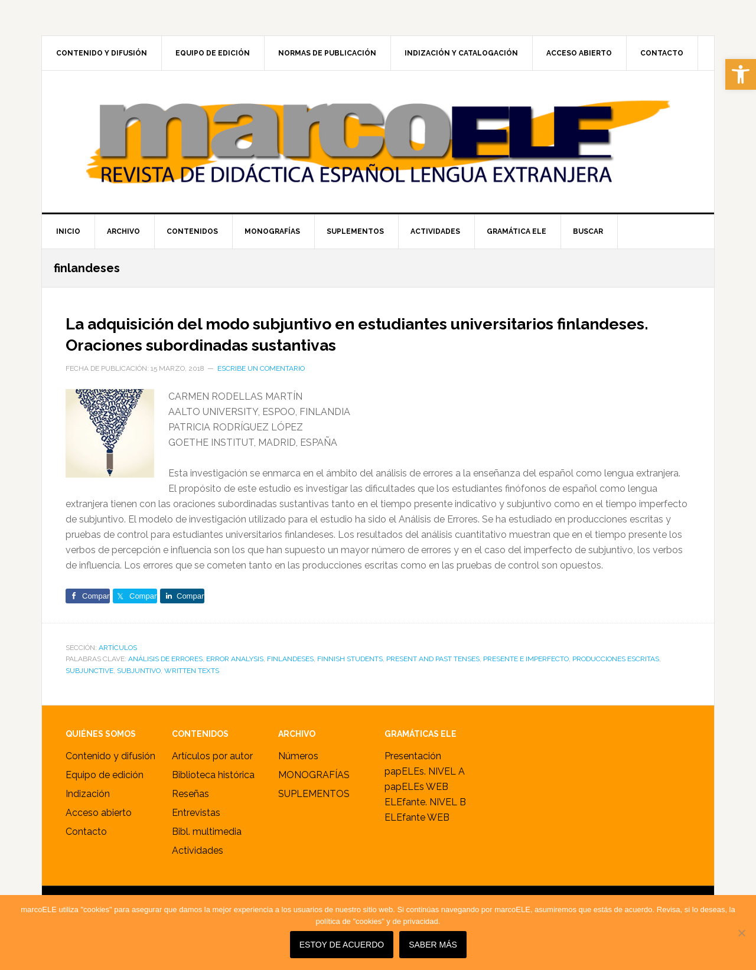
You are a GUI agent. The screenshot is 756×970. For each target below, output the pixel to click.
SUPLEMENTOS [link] (314, 815)
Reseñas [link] (190, 815)
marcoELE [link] (378, 141)
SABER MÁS (436, 947)
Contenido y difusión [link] (110, 777)
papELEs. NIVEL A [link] (424, 792)
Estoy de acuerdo (344, 947)
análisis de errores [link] (165, 680)
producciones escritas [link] (615, 680)
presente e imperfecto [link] (526, 680)
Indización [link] (88, 815)
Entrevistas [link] (196, 834)
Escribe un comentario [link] (261, 390)
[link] (740, 74)
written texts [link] (191, 692)
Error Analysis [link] (234, 680)
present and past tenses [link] (433, 680)
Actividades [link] (197, 871)
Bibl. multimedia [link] (207, 852)
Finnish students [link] (350, 680)
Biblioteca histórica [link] (213, 796)
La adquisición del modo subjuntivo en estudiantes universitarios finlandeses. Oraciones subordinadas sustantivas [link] (325, 343)
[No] (741, 934)
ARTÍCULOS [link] (118, 669)
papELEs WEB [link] (416, 808)
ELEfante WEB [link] (416, 838)
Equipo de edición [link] (105, 796)
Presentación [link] (412, 777)
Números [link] (298, 777)
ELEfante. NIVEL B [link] (425, 823)
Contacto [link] (86, 852)
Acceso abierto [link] (99, 834)
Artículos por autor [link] (212, 777)
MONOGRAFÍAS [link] (314, 796)
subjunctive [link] (89, 692)
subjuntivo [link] (139, 692)
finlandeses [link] (290, 680)
